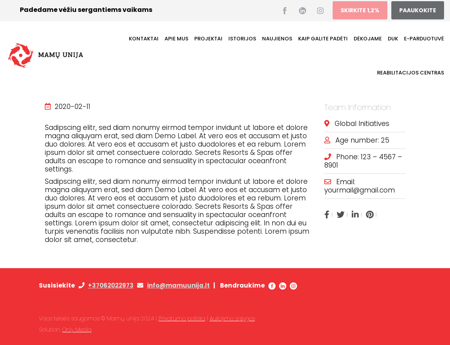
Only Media (77, 330)
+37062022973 (111, 285)
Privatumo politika (182, 318)
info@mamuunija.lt (178, 285)
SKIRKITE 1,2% (360, 10)
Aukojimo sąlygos (232, 318)
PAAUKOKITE (417, 10)
